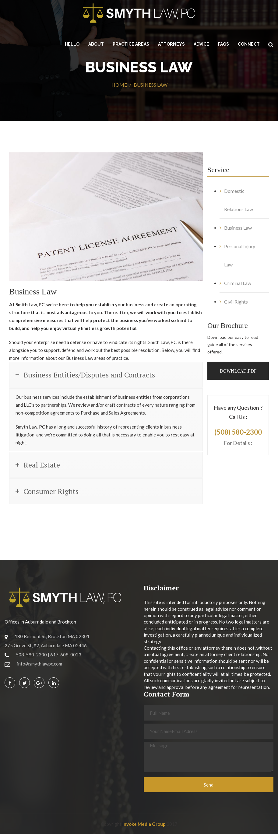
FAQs (223, 44)
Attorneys (171, 44)
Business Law (238, 228)
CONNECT (249, 44)
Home (119, 85)
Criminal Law (237, 283)
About (96, 44)
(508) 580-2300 (238, 432)
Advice (201, 44)
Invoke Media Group (144, 824)
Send (208, 784)
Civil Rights (236, 301)
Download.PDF (238, 371)
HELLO (72, 44)
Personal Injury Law (239, 255)
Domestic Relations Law (238, 200)
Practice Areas (131, 44)
